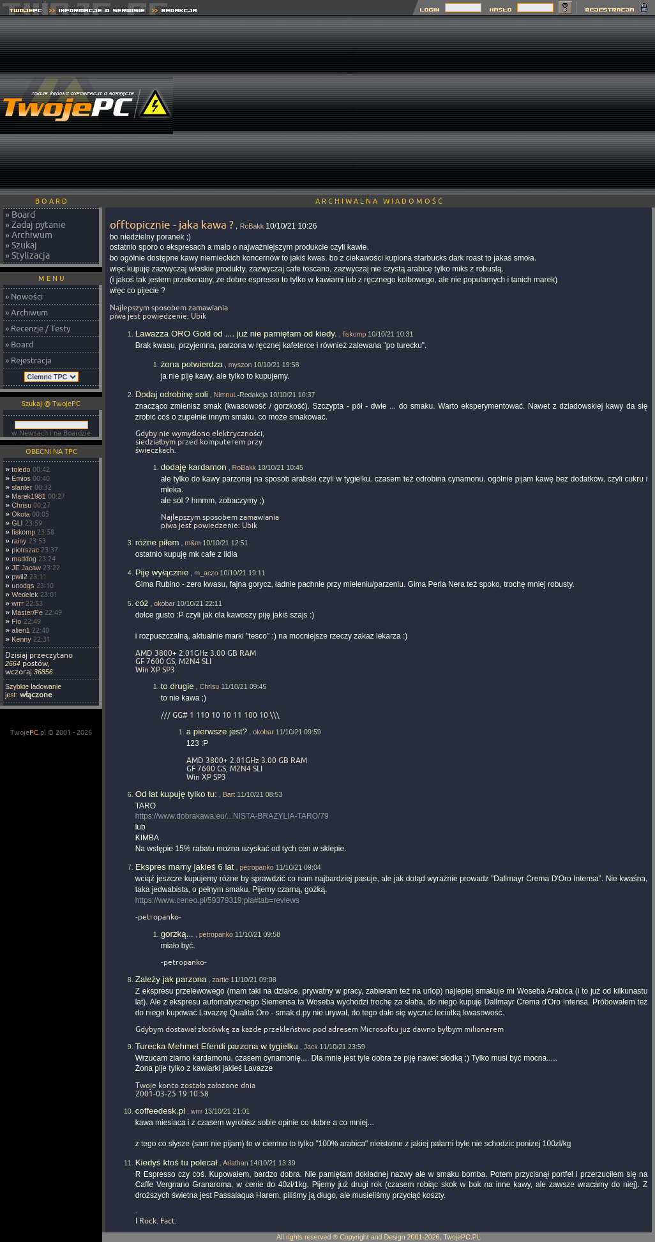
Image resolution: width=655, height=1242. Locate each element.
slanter (21, 487)
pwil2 (19, 576)
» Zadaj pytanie (35, 225)
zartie (220, 979)
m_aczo (206, 573)
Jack (311, 1046)
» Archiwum (28, 235)
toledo (20, 469)
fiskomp (23, 532)
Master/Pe (27, 612)
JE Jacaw (26, 568)
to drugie (177, 686)
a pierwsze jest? (217, 731)
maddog (23, 559)
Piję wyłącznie (162, 572)
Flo (16, 621)
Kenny (21, 639)
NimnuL (225, 394)
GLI (16, 523)
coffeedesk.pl (160, 1111)
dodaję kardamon (194, 467)
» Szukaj (21, 245)
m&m (192, 543)
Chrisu (21, 505)
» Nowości (24, 296)
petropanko (256, 867)
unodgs (22, 585)
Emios (21, 478)
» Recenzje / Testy (37, 328)
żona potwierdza (192, 364)
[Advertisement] (505, 105)
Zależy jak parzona (171, 979)
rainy (18, 541)
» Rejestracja (28, 360)
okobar (164, 603)
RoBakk (252, 226)
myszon (240, 364)
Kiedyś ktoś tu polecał (176, 1162)
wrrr (17, 603)
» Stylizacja (27, 255)
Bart (229, 794)
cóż (142, 603)
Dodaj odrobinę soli (171, 394)
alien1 (20, 630)
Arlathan (235, 1163)
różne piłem (157, 542)
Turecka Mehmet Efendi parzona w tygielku (216, 1046)
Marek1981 (28, 496)
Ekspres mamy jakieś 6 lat (184, 867)
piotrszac (25, 550)
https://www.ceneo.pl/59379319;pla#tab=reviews (217, 900)
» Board (20, 214)
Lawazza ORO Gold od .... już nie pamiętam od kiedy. (236, 333)
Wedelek (24, 594)
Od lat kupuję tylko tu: (176, 794)
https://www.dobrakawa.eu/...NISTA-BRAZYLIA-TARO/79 (232, 816)
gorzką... (177, 934)
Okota (20, 514)
